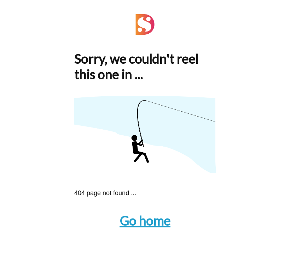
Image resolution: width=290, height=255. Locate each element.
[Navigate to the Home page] (145, 32)
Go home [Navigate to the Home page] (145, 220)
